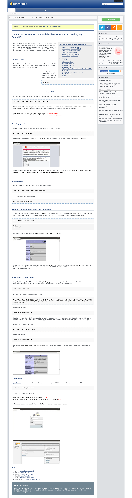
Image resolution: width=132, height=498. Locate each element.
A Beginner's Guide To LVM (105, 80)
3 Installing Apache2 (68, 65)
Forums (24, 10)
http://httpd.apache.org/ (27, 471)
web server (120, 38)
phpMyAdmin (17, 383)
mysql (110, 38)
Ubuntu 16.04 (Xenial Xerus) (70, 52)
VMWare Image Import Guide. (116, 62)
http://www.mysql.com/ (26, 474)
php (112, 38)
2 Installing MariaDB (68, 63)
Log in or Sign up (118, 1)
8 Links (64, 75)
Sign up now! (111, 19)
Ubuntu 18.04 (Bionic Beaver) (71, 50)
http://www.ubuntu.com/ (27, 477)
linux (107, 38)
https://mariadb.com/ (26, 476)
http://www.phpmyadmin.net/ (31, 479)
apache (103, 38)
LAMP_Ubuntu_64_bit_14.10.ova (115, 60)
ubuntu (115, 38)
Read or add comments (117, 39)
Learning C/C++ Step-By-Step (106, 89)
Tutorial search (14, 13)
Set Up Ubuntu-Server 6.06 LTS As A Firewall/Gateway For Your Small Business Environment (108, 106)
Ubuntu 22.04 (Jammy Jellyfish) (71, 49)
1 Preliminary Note (67, 62)
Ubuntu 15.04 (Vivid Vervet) (70, 56)
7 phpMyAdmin (66, 74)
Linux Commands (33, 10)
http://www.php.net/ (23, 472)
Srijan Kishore (119, 36)
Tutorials (12, 10)
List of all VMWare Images (117, 63)
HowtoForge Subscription (46, 10)
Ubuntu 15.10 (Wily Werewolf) (71, 54)
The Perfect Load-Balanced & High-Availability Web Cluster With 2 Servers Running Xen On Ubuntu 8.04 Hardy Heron (110, 120)
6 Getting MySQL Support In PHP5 (72, 72)
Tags (18, 10)
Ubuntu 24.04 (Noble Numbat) (52, 26)
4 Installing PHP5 (67, 67)
